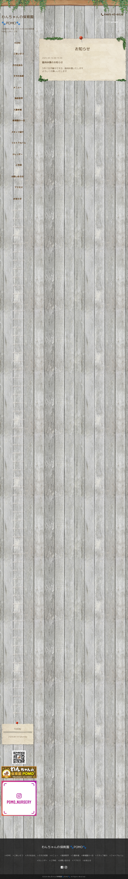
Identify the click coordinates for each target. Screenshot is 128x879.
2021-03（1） (19, 629)
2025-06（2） (19, 285)
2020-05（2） (19, 696)
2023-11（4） (19, 419)
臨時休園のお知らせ (52, 62)
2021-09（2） (19, 587)
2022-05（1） (19, 537)
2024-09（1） (19, 361)
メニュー (17, 87)
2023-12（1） (19, 411)
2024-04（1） (19, 394)
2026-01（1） (19, 235)
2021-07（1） (19, 595)
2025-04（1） (19, 302)
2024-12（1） (19, 335)
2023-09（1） (19, 436)
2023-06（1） (19, 453)
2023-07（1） (19, 444)
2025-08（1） (19, 268)
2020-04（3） (19, 704)
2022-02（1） (19, 553)
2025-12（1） (19, 243)
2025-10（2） (19, 260)
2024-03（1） (19, 403)
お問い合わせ (17, 176)
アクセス (19, 187)
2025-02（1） (19, 319)
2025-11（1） (19, 252)
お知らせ (17, 198)
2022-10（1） (19, 503)
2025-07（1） (19, 277)
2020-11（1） (19, 646)
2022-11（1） (19, 495)
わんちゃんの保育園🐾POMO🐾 (59, 876)
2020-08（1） (19, 671)
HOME (17, 43)
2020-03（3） (19, 713)
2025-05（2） (19, 294)
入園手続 (17, 109)
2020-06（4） (19, 687)
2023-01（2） (19, 486)
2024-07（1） (19, 377)
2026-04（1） (19, 210)
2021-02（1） (19, 637)
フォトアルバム (19, 142)
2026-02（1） (19, 227)
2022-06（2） (19, 528)
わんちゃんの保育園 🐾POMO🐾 (64, 847)
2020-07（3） (19, 679)
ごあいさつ (19, 53)
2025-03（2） (19, 310)
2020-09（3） (19, 662)
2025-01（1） (19, 327)
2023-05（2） (19, 461)
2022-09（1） (19, 511)
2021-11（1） (19, 570)
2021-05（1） (19, 612)
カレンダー (17, 154)
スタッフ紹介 (17, 132)
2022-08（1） (19, 520)
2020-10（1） (19, 654)
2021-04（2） (19, 620)
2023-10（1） (19, 428)
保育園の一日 (18, 120)
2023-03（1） (19, 478)
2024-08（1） (19, 369)
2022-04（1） (19, 545)
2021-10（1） (19, 579)
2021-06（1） (19, 604)
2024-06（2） (19, 386)
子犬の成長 (19, 76)
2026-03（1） (19, 218)
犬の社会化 (17, 65)
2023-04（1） (19, 470)
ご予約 (19, 165)
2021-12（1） (19, 562)
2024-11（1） (19, 344)
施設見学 (19, 98)
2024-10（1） (19, 352)
